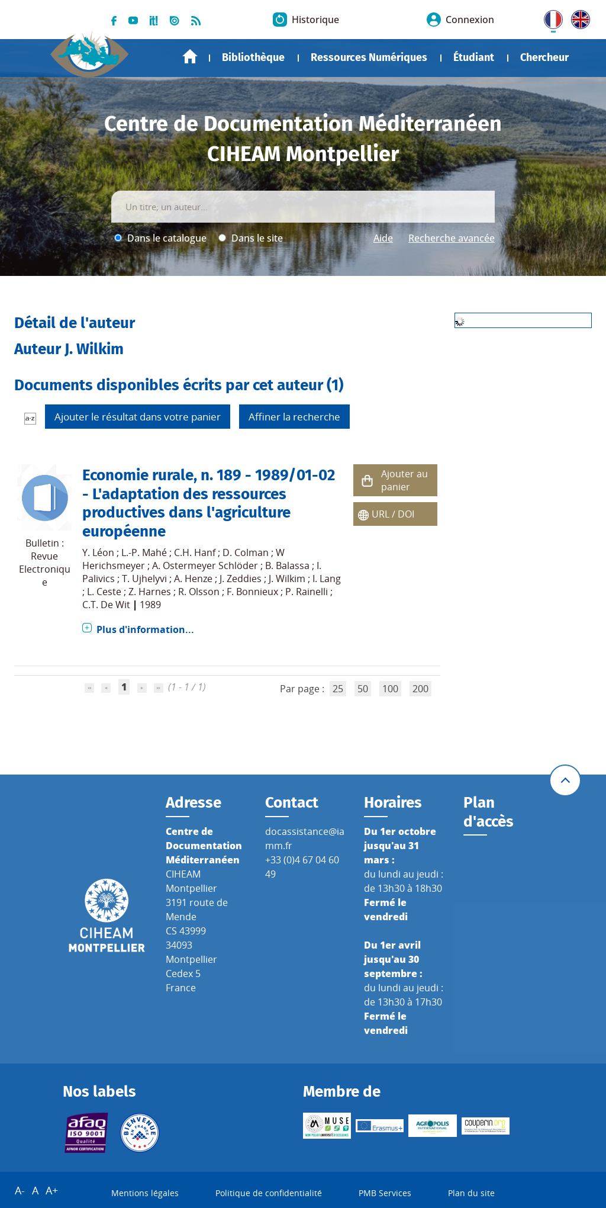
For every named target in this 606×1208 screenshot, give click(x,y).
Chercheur (544, 57)
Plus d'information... (145, 629)
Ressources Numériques (369, 57)
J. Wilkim (287, 578)
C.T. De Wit (106, 604)
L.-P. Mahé (144, 552)
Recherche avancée (451, 238)
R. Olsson (199, 591)
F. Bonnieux (252, 591)
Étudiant (473, 57)
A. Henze (193, 578)
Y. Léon (98, 552)
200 (420, 688)
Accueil (190, 56)
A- (20, 1191)
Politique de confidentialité (268, 1193)
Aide (383, 238)
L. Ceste (104, 591)
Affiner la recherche (294, 416)
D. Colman (246, 552)
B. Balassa (287, 565)
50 (362, 688)
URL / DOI (393, 514)
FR (549, 17)
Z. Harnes (149, 591)
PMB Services (385, 1193)
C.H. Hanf (194, 552)
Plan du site (471, 1193)
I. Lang (326, 578)
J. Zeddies (241, 578)
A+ (52, 1191)
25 (338, 688)
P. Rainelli (306, 591)
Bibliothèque (253, 57)
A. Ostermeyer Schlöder (205, 565)
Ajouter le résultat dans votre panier (137, 416)
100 (390, 688)
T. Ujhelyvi (144, 578)
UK (577, 17)
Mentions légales (145, 1193)
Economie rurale (138, 474)
